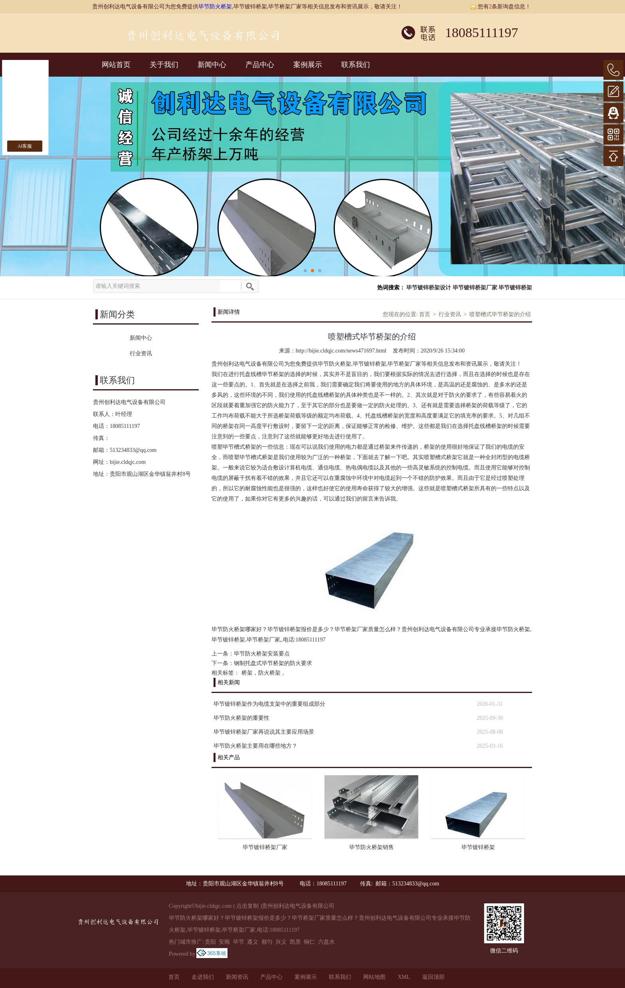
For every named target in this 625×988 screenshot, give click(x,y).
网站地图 (374, 977)
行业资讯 (450, 314)
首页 (424, 314)
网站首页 (116, 65)
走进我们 (203, 977)
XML (404, 977)
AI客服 (25, 146)
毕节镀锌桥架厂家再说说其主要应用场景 (264, 732)
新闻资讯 (237, 977)
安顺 (224, 942)
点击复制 (247, 906)
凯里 (295, 942)
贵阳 (210, 942)
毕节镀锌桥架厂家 (475, 288)
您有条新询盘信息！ (500, 7)
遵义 (252, 942)
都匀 (267, 942)
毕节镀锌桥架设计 (428, 288)
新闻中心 (212, 65)
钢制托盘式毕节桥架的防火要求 (273, 663)
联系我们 (355, 65)
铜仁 (309, 942)
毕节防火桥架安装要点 (262, 654)
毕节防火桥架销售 (371, 847)
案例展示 (307, 65)
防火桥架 (269, 673)
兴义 (281, 942)
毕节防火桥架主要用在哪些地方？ (255, 746)
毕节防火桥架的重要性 (241, 718)
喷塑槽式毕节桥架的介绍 (500, 314)
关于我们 (164, 65)
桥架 (247, 673)
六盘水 (326, 942)
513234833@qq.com (133, 450)
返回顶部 (433, 977)
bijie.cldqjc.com (128, 462)
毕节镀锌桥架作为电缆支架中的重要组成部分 (269, 704)
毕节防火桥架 (215, 7)
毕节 (238, 942)
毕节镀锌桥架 (515, 288)
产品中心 (259, 65)
